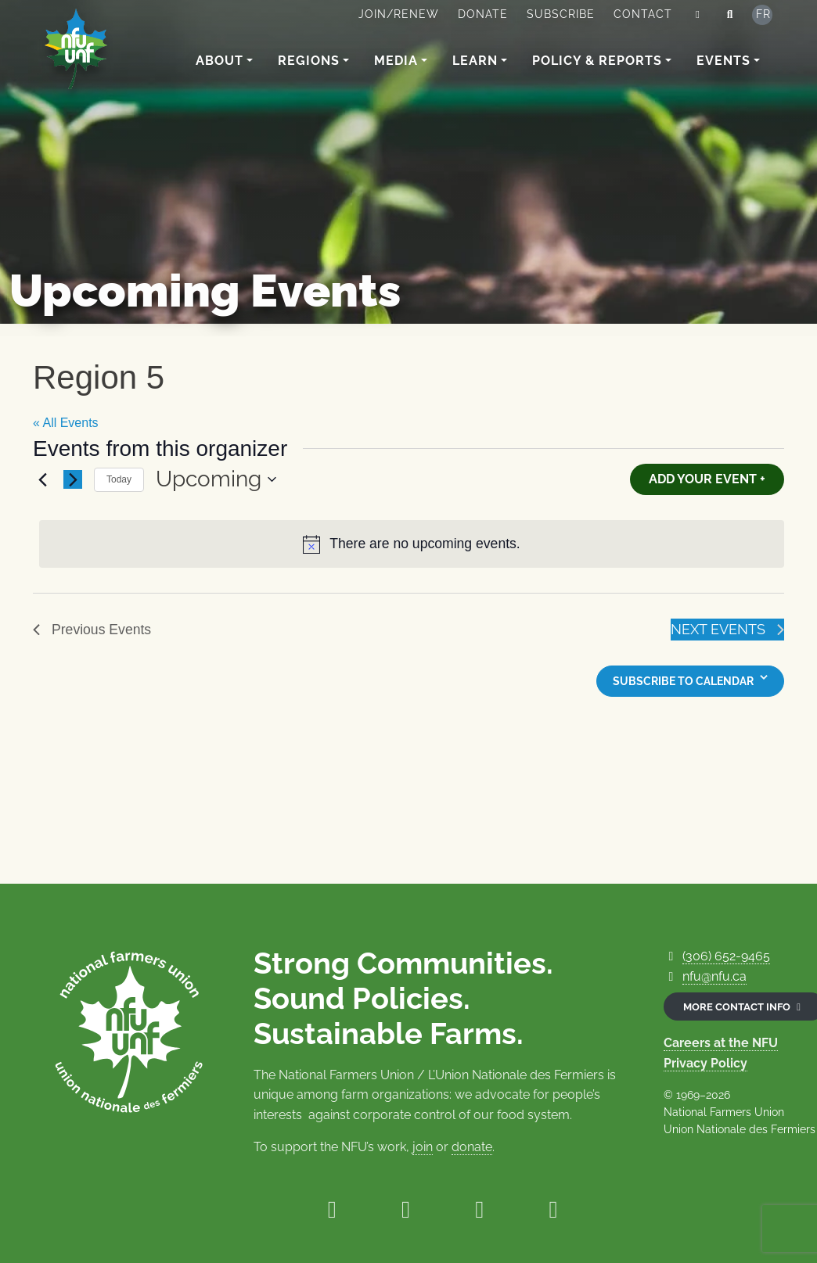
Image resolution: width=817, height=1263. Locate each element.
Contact (643, 14)
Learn (475, 60)
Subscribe (561, 14)
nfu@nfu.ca (714, 976)
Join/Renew (398, 14)
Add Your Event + (707, 479)
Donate (483, 14)
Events (723, 60)
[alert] (411, 544)
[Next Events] (72, 479)
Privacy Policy (705, 1063)
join (422, 1146)
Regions (309, 60)
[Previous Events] (42, 479)
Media (396, 60)
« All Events (66, 422)
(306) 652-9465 (726, 956)
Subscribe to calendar (683, 681)
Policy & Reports (597, 60)
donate (472, 1146)
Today (118, 479)
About (219, 60)
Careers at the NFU (721, 1042)
